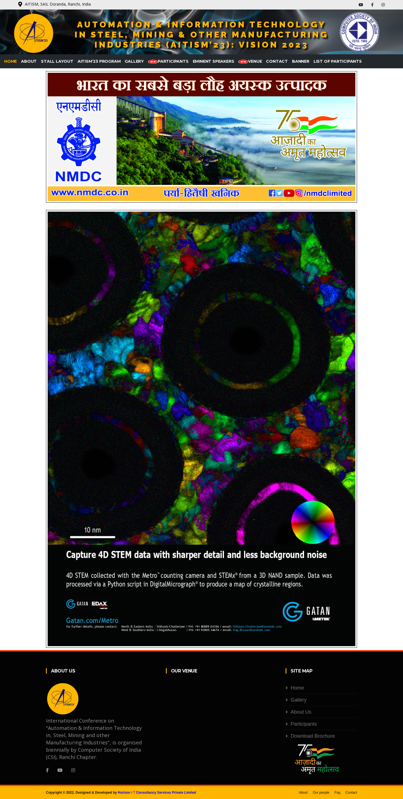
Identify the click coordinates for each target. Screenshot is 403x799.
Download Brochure (313, 736)
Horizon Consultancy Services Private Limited (157, 793)
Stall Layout (57, 61)
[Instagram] (73, 770)
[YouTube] (60, 770)
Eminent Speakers (213, 61)
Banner (300, 61)
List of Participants (338, 61)
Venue (250, 61)
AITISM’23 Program (99, 61)
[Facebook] (47, 770)
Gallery (134, 61)
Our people (321, 793)
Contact (277, 61)
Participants (168, 61)
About (29, 61)
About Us (301, 712)
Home (10, 61)
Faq (338, 793)
